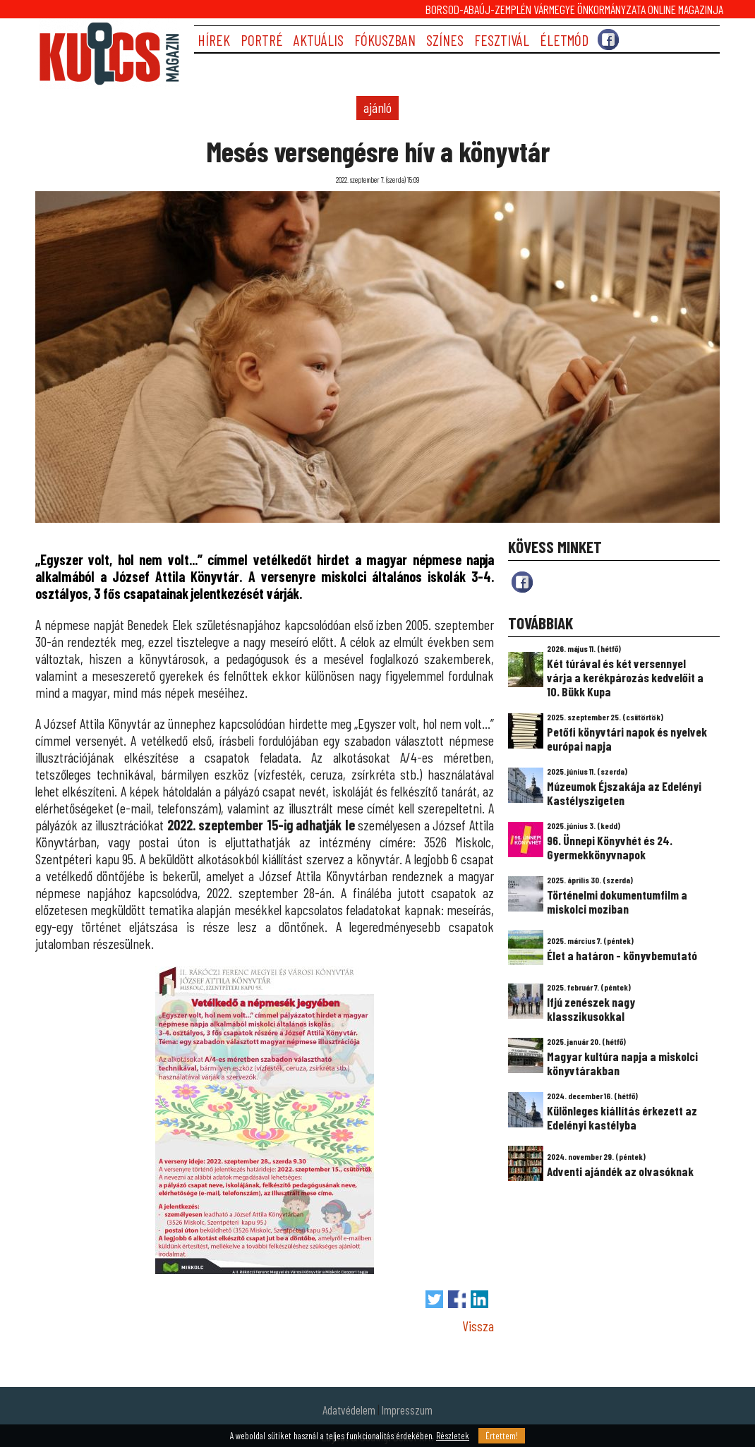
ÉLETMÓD (564, 40)
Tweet (434, 1299)
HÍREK (214, 40)
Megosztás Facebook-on (457, 1299)
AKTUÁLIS (319, 40)
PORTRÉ (262, 40)
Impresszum (407, 1410)
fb (522, 582)
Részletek (452, 1435)
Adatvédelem (348, 1410)
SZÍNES (445, 40)
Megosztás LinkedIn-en (479, 1299)
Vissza (478, 1325)
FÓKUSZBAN (385, 40)
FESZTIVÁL (501, 40)
